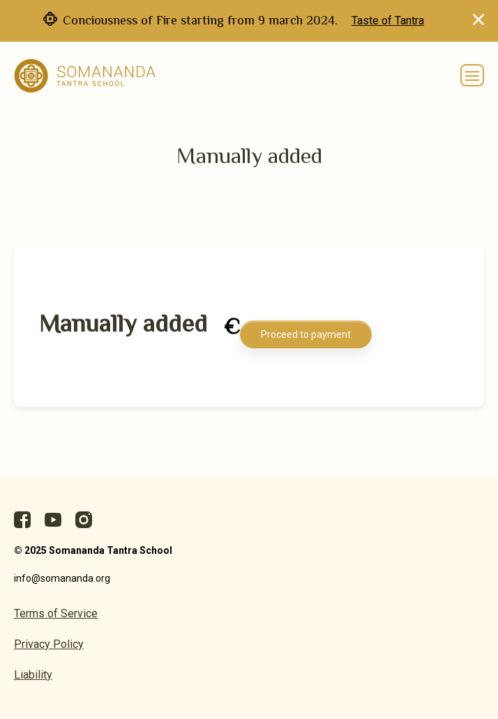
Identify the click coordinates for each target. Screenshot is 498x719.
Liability (33, 674)
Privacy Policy (49, 644)
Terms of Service (56, 613)
